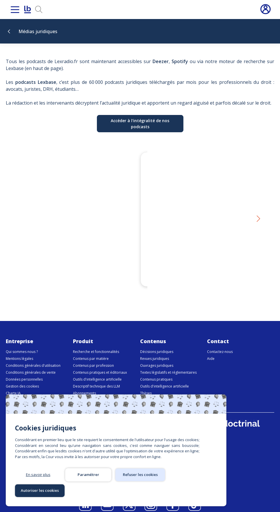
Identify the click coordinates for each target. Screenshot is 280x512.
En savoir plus (38, 490)
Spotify (180, 61)
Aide (211, 351)
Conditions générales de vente (31, 365)
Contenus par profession (93, 358)
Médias (146, 393)
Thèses (146, 386)
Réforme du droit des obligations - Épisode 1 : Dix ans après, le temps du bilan (195, 260)
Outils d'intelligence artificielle (97, 372)
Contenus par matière (91, 351)
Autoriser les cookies (189, 490)
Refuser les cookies (138, 490)
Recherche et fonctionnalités (96, 344)
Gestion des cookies (22, 379)
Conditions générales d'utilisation (33, 358)
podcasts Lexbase (35, 82)
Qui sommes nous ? (22, 344)
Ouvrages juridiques (156, 358)
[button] (257, 216)
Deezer (161, 61)
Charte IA (13, 386)
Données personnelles (24, 372)
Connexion (265, 9)
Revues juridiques (154, 351)
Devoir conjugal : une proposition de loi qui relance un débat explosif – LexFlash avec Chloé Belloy (82, 260)
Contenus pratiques (156, 372)
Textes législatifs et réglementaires (168, 365)
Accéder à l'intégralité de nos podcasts (140, 123)
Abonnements (84, 386)
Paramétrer (88, 490)
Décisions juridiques (156, 344)
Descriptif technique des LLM (96, 379)
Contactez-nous (220, 344)
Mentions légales (19, 351)
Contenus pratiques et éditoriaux (100, 365)
